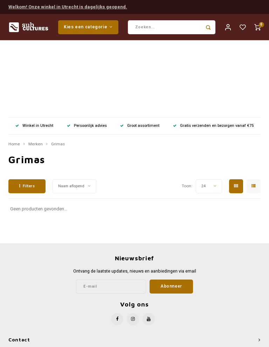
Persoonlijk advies (87, 57)
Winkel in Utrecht (34, 57)
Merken (35, 76)
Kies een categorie (88, 27)
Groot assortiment (139, 57)
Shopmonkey (194, 341)
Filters (27, 118)
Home (14, 76)
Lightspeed (151, 341)
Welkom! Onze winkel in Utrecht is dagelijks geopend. (67, 6)
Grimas (58, 76)
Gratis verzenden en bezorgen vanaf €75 (213, 57)
